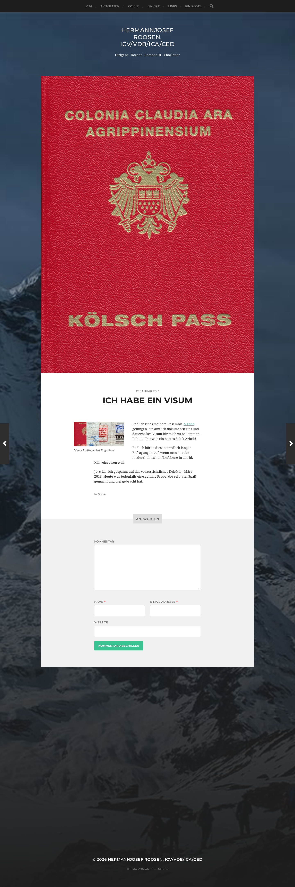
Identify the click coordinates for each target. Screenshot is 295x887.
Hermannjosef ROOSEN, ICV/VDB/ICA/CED (147, 37)
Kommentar (104, 541)
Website (101, 622)
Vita (89, 6)
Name (100, 602)
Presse (133, 6)
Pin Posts (193, 6)
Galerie (154, 6)
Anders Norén (157, 869)
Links (172, 6)
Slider (102, 494)
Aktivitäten (109, 6)
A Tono (189, 424)
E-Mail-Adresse (164, 602)
